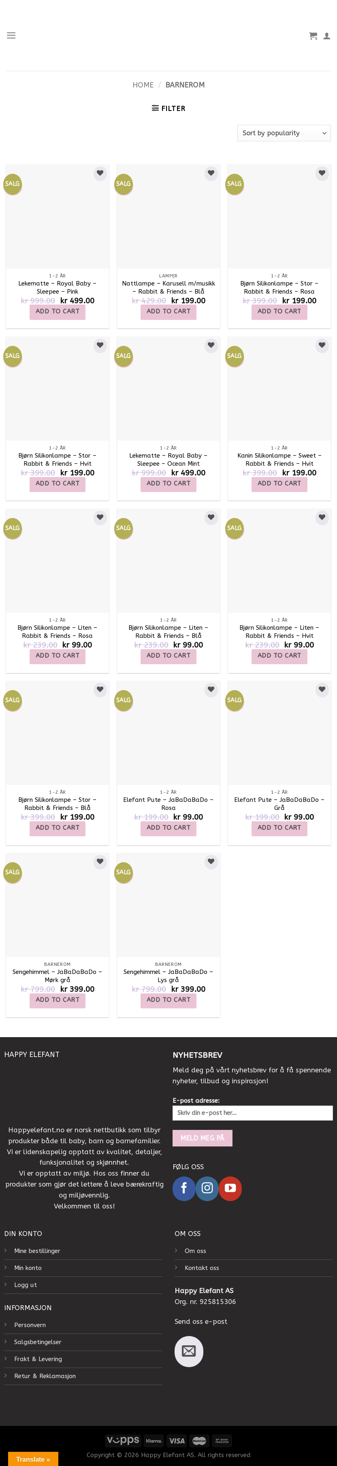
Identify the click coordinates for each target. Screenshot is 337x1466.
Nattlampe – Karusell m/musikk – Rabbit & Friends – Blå (168, 287)
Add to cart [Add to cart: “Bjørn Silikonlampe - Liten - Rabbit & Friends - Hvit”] (279, 655)
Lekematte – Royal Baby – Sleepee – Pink (57, 287)
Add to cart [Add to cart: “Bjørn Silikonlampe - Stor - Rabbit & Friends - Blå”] (57, 827)
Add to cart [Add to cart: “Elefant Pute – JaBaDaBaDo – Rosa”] (168, 827)
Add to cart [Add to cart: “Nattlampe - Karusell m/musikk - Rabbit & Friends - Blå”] (168, 311)
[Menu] (11, 35)
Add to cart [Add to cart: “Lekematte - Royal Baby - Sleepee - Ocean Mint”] (168, 483)
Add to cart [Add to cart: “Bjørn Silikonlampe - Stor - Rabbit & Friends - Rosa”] (279, 311)
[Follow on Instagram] (207, 1188)
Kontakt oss (202, 1268)
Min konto (28, 1268)
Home (143, 85)
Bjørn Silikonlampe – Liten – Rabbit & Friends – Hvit (279, 631)
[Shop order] (284, 133)
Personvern (30, 1325)
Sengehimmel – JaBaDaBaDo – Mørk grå (57, 976)
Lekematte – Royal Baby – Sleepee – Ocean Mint (168, 459)
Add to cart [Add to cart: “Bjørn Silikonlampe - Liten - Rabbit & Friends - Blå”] (168, 655)
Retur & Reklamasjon (45, 1376)
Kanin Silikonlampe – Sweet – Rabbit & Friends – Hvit (279, 459)
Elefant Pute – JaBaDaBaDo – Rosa (168, 804)
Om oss (195, 1251)
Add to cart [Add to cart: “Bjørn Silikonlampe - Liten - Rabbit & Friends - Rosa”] (57, 655)
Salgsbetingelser (38, 1342)
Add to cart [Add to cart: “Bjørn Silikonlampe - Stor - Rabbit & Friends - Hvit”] (57, 483)
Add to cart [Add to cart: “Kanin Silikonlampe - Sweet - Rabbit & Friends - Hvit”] (279, 483)
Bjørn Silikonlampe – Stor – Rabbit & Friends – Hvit (57, 459)
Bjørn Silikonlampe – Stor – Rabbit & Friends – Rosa (279, 287)
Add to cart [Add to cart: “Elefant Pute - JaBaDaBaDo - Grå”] (279, 827)
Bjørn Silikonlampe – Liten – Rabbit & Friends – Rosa (57, 631)
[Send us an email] (189, 1351)
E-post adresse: (253, 1109)
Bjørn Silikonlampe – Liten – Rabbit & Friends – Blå (168, 631)
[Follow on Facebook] (184, 1188)
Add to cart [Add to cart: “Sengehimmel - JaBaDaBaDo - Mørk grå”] (57, 1000)
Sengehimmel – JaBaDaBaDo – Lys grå (168, 976)
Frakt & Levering (38, 1359)
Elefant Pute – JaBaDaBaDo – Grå (279, 804)
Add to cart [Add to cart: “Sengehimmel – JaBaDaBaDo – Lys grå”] (168, 1000)
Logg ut (25, 1285)
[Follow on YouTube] (230, 1188)
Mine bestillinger (37, 1251)
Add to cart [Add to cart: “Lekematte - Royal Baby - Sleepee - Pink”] (57, 311)
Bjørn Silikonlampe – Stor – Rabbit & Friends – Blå (57, 804)
